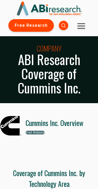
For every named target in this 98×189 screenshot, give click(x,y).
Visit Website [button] (35, 132)
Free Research (31, 25)
